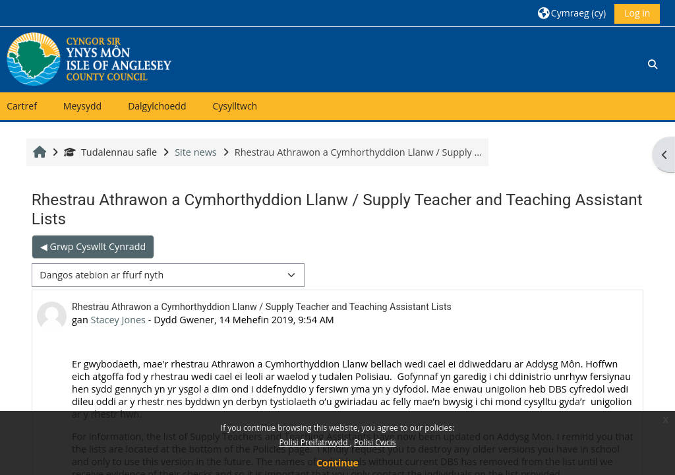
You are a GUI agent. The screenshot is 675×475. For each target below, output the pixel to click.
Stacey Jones (118, 319)
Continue (337, 463)
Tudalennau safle (110, 152)
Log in (637, 13)
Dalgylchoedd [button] (157, 106)
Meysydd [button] (82, 106)
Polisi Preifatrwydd (314, 442)
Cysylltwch (234, 106)
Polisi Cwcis (375, 442)
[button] (572, 13)
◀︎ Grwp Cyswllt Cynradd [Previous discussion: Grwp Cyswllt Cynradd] (93, 246)
